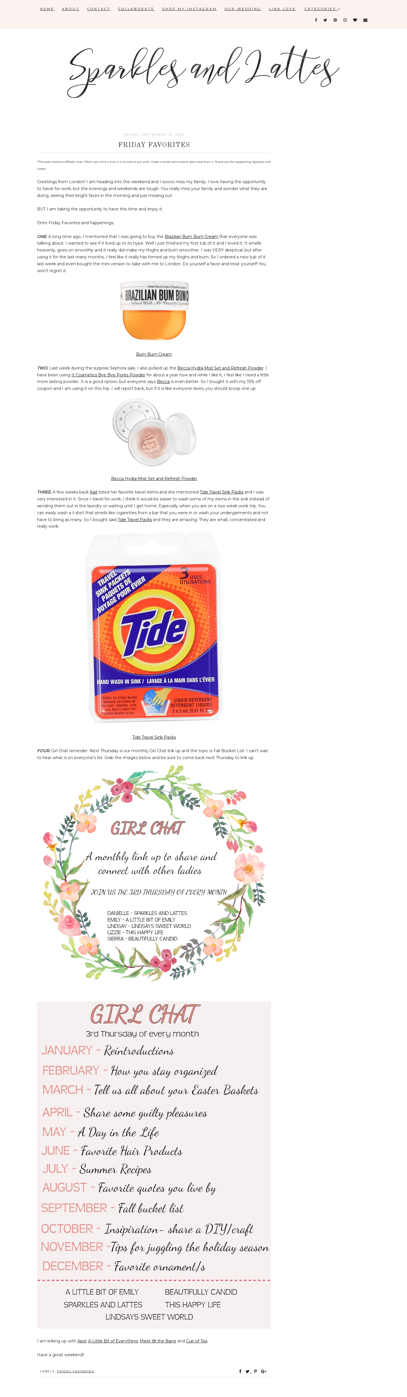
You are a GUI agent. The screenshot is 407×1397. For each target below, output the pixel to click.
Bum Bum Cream (154, 354)
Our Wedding (243, 9)
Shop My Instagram (189, 9)
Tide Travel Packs (135, 519)
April (81, 1341)
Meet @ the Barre (158, 1341)
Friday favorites (75, 1371)
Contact (99, 9)
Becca (163, 381)
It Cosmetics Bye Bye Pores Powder (108, 375)
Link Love (282, 9)
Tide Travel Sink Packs (221, 492)
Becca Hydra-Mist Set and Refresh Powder (220, 368)
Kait (94, 492)
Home (47, 9)
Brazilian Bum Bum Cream (191, 236)
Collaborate (136, 9)
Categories (323, 9)
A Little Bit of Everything (113, 1341)
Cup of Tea (196, 1341)
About (71, 9)
